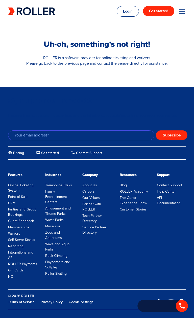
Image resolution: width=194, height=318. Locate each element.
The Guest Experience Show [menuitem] (133, 200)
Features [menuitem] (15, 175)
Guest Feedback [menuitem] (21, 221)
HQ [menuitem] (10, 276)
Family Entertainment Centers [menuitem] (56, 197)
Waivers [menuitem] (14, 233)
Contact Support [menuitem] (169, 185)
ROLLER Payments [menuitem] (22, 264)
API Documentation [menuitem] (169, 200)
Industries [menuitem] (53, 175)
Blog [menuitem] (123, 185)
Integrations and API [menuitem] (20, 255)
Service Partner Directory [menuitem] (94, 230)
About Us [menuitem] (89, 185)
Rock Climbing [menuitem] (56, 255)
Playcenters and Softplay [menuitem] (57, 264)
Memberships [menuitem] (18, 227)
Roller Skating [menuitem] (56, 273)
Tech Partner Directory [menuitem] (92, 218)
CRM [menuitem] (11, 203)
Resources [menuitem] (128, 175)
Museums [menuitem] (52, 226)
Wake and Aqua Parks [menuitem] (57, 246)
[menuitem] (16, 153)
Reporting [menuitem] (15, 246)
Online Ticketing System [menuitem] (21, 188)
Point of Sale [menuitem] (18, 196)
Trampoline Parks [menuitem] (58, 185)
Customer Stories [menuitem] (133, 209)
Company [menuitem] (90, 175)
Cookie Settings (81, 302)
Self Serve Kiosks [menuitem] (21, 239)
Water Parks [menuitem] (54, 220)
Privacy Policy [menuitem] (52, 302)
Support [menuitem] (163, 175)
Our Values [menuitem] (91, 197)
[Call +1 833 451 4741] (162, 306)
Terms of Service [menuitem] (21, 302)
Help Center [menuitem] (166, 191)
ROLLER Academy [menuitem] (134, 191)
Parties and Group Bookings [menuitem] (22, 212)
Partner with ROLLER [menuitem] (91, 206)
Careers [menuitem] (88, 191)
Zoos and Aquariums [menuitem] (53, 235)
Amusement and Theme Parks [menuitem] (58, 211)
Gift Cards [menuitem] (15, 270)
